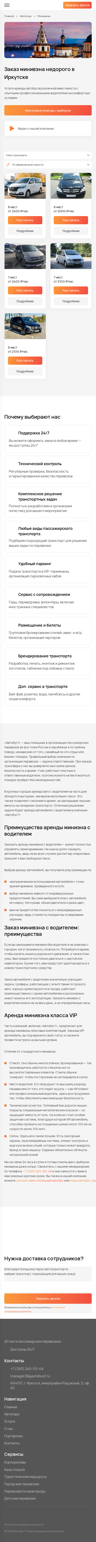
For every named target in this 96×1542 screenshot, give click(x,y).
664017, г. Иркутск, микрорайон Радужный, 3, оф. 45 (50, 1385)
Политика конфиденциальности (23, 1524)
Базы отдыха (14, 1469)
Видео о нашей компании (32, 128)
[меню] (6, 5)
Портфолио (13, 1436)
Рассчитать (25, 220)
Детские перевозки (20, 1498)
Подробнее (25, 231)
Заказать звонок (77, 5)
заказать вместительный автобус (40, 1180)
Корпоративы (15, 1462)
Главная (9, 16)
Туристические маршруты (25, 1476)
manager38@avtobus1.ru (30, 1376)
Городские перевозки (21, 1484)
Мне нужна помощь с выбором (48, 110)
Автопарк (26, 16)
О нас (8, 1429)
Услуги (9, 1421)
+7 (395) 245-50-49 (37, 1171)
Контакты (12, 1443)
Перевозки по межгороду (24, 1491)
